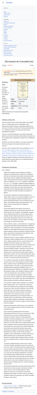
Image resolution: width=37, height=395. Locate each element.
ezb (5, 73)
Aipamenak (11, 391)
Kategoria (4, 391)
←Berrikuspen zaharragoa (12, 73)
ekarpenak (14, 71)
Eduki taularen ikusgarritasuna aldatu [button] (3, 62)
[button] (3, 3)
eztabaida (9, 71)
